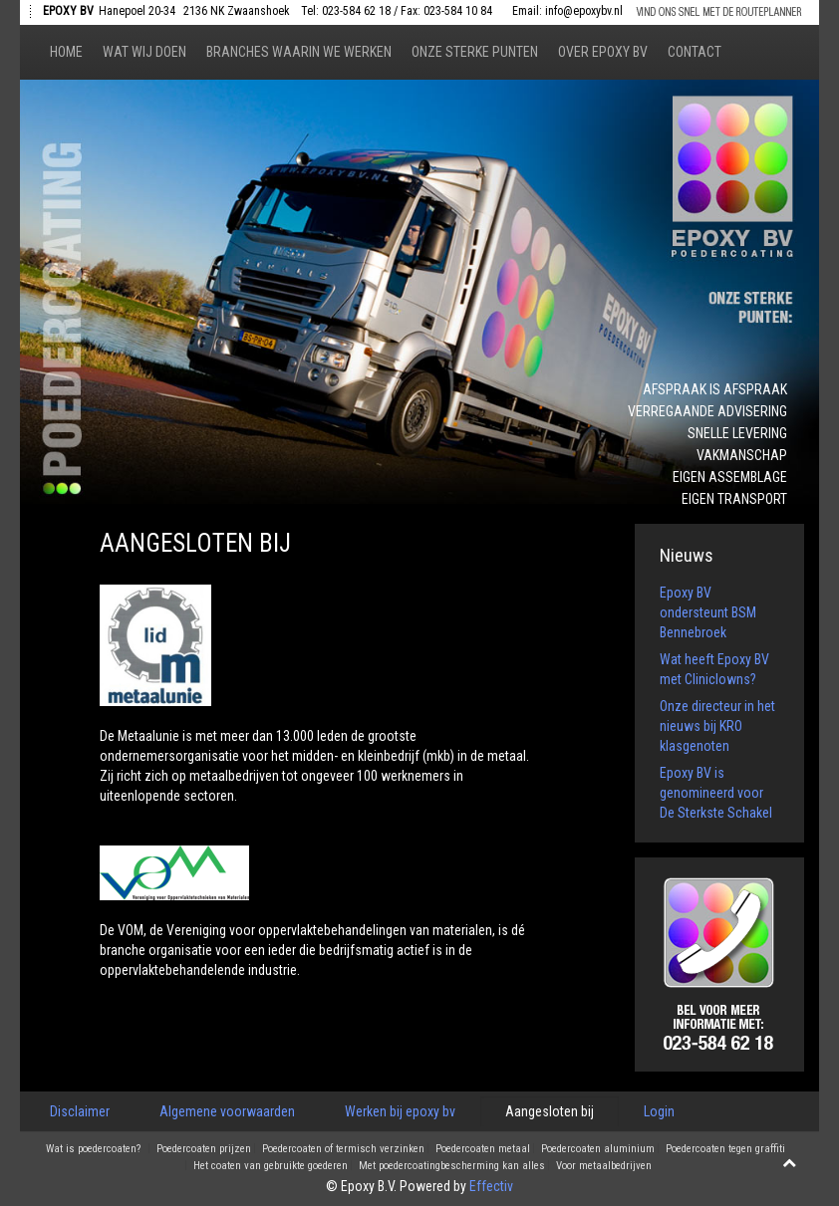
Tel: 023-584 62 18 (346, 11)
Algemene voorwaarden (227, 1111)
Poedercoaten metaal (482, 1149)
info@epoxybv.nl (584, 11)
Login (659, 1111)
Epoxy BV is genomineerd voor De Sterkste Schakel (716, 793)
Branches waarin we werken (299, 52)
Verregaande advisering (707, 411)
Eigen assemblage (730, 477)
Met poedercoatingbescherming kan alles (452, 1166)
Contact (694, 52)
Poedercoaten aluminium (598, 1149)
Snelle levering (737, 433)
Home (66, 52)
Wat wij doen (144, 52)
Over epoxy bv (603, 52)
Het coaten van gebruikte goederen (270, 1166)
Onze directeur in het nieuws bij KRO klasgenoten (717, 726)
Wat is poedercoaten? (93, 1149)
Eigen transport (734, 499)
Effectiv (491, 1186)
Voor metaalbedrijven (604, 1166)
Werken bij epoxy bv (400, 1111)
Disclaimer (80, 1111)
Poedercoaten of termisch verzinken (343, 1149)
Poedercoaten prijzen (203, 1149)
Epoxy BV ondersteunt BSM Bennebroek (708, 612)
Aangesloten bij (549, 1111)
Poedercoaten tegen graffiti (725, 1149)
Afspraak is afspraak (715, 389)
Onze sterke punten (475, 52)
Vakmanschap (742, 455)
